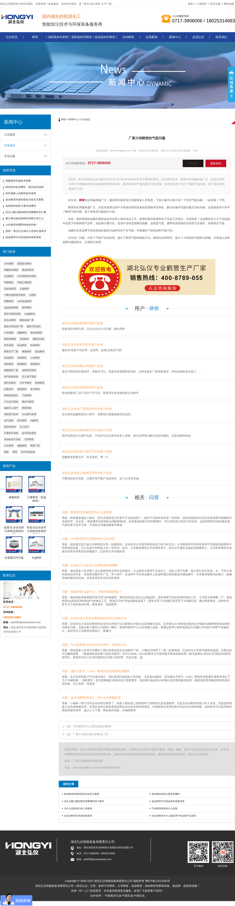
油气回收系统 (11, 376)
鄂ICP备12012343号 (157, 880)
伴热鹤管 (24, 339)
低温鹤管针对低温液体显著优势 (23, 237)
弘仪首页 (12, 37)
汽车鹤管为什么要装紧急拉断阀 (92, 726)
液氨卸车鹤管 (11, 270)
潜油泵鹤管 (28, 270)
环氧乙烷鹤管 (24, 282)
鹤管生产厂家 (11, 351)
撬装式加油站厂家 (13, 326)
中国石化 (139, 895)
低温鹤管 (22, 389)
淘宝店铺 (215, 3)
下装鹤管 (26, 395)
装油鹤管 (22, 345)
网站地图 (229, 3)
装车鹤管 (35, 389)
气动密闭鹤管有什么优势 (164, 808)
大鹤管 (32, 295)
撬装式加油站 (34, 326)
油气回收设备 (28, 452)
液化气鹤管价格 (12, 313)
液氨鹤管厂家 (11, 370)
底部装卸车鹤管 (81, 37)
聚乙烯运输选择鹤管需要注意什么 (24, 218)
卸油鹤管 (35, 345)
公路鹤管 (24, 288)
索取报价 (215, 163)
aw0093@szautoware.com (26, 622)
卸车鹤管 (22, 420)
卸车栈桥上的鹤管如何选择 (20, 193)
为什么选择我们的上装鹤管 (78, 808)
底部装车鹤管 (24, 263)
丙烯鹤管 (9, 301)
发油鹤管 (9, 357)
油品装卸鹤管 (11, 307)
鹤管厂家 (35, 445)
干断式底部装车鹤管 (14, 295)
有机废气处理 (11, 414)
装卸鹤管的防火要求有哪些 (20, 205)
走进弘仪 (198, 37)
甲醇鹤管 (9, 282)
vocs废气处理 (29, 414)
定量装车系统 (11, 433)
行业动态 (9, 145)
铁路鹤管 (22, 364)
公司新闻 (9, 134)
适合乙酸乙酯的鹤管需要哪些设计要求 (84, 801)
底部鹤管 (35, 364)
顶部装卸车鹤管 (58, 37)
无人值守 (24, 426)
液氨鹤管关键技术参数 (18, 180)
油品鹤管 (39, 351)
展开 (231, 85)
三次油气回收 (11, 401)
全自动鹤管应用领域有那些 (78, 815)
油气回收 (9, 420)
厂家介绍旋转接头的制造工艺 (90, 734)
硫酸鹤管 (22, 332)
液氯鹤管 (26, 351)
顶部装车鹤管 (29, 370)
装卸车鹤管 (10, 426)
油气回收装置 (29, 433)
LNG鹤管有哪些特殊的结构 (20, 224)
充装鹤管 (22, 357)
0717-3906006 (99, 163)
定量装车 (9, 389)
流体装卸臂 (10, 288)
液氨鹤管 (22, 445)
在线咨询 (193, 163)
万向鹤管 (9, 263)
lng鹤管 (34, 420)
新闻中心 (175, 37)
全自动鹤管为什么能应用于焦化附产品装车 (174, 815)
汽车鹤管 (29, 439)
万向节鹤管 (25, 383)
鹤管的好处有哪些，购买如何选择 (24, 187)
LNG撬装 (9, 332)
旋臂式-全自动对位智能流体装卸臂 (14, 531)
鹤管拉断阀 (10, 339)
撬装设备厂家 (27, 320)
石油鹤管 (9, 276)
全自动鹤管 (10, 320)
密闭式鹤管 (10, 383)
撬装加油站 (38, 339)
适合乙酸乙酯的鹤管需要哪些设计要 (25, 212)
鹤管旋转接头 (11, 395)
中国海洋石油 (113, 895)
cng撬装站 (29, 313)
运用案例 (151, 37)
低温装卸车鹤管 (105, 37)
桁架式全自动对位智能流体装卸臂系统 (36, 531)
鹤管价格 (26, 408)
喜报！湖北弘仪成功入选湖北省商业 (25, 230)
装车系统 (9, 345)
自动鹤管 (128, 37)
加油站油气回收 (12, 439)
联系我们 (221, 37)
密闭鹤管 (26, 307)
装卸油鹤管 (36, 332)
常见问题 (9, 156)
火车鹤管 (9, 445)
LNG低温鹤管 (24, 301)
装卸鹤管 (9, 364)
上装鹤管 (202, 3)
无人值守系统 (29, 376)
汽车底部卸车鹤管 (26, 276)
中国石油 (127, 895)
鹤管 (97, 3)
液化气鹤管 (28, 401)
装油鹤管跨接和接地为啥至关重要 (24, 199)
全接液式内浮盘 (14, 557)
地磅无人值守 (11, 408)
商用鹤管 (39, 383)
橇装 (6, 452)
